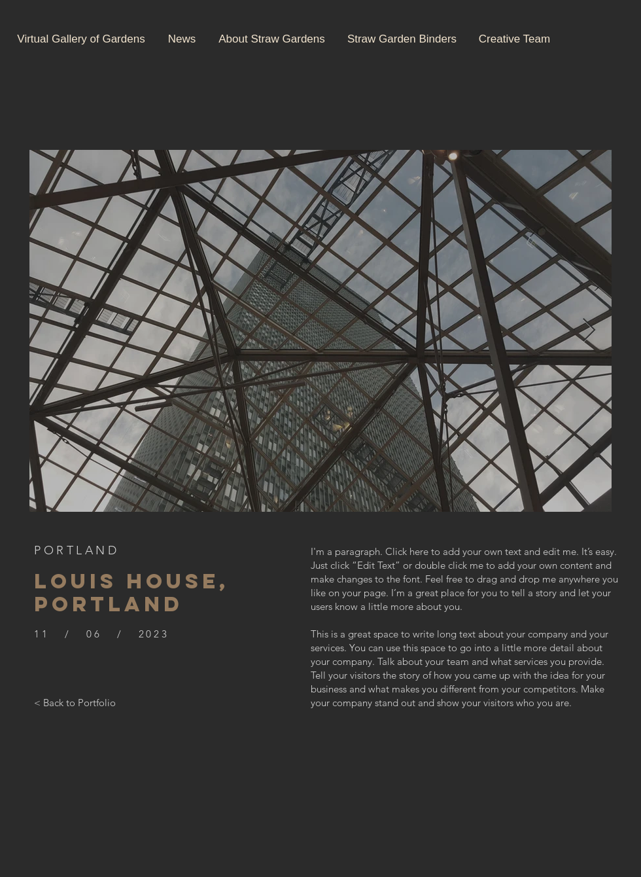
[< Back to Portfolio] (75, 702)
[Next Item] (589, 331)
